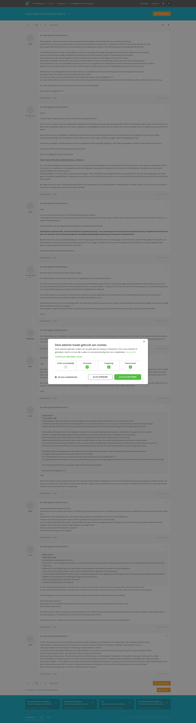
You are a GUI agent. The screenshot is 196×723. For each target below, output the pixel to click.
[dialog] (98, 361)
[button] (98, 357)
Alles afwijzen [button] (99, 377)
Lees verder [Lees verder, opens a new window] (131, 352)
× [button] (144, 342)
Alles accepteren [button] (127, 377)
